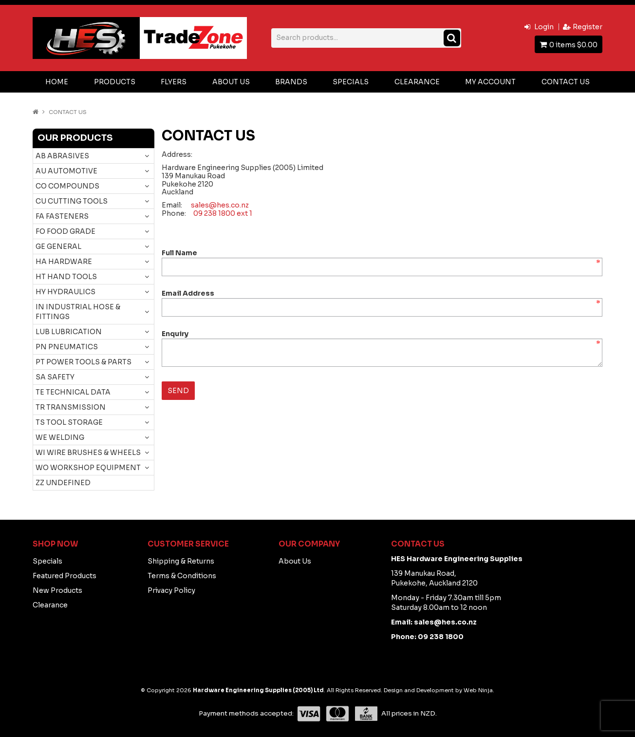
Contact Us (566, 81)
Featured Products (64, 575)
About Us (231, 81)
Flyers (174, 81)
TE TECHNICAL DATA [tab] (73, 392)
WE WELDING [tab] (60, 437)
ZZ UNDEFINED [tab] (63, 482)
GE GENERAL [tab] (58, 246)
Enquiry (175, 333)
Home (56, 81)
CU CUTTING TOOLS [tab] (72, 201)
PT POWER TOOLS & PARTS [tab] (83, 362)
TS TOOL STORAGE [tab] (69, 422)
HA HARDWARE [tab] (64, 261)
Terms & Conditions (182, 575)
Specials (351, 81)
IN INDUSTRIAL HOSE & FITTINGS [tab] (78, 311)
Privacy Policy (171, 590)
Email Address (188, 293)
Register (587, 26)
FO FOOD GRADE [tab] (65, 231)
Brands (291, 81)
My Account (490, 81)
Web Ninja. (479, 690)
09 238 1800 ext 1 (222, 213)
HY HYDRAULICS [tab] (65, 291)
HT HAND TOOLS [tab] (66, 276)
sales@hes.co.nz (220, 205)
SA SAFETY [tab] (55, 377)
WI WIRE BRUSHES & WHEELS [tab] (88, 452)
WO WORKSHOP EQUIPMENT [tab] (88, 467)
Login (544, 26)
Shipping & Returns (181, 561)
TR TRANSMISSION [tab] (71, 407)
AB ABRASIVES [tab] (62, 155)
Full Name (179, 252)
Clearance (417, 81)
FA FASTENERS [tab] (62, 216)
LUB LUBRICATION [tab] (69, 331)
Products (114, 81)
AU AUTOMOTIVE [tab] (66, 171)
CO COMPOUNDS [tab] (67, 186)
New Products (57, 590)
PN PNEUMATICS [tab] (67, 346)
